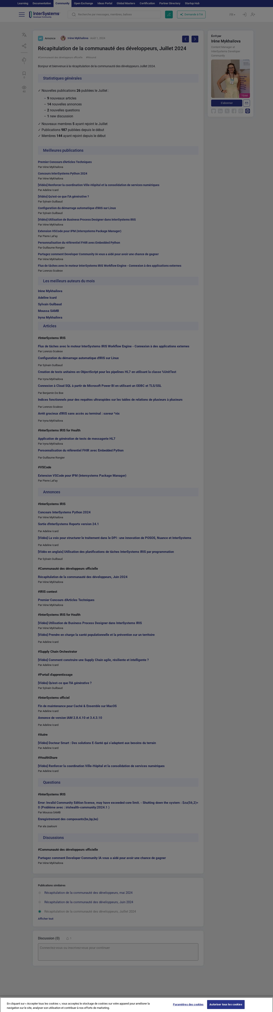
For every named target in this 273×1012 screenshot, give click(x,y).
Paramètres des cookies (188, 1007)
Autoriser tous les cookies (225, 1007)
